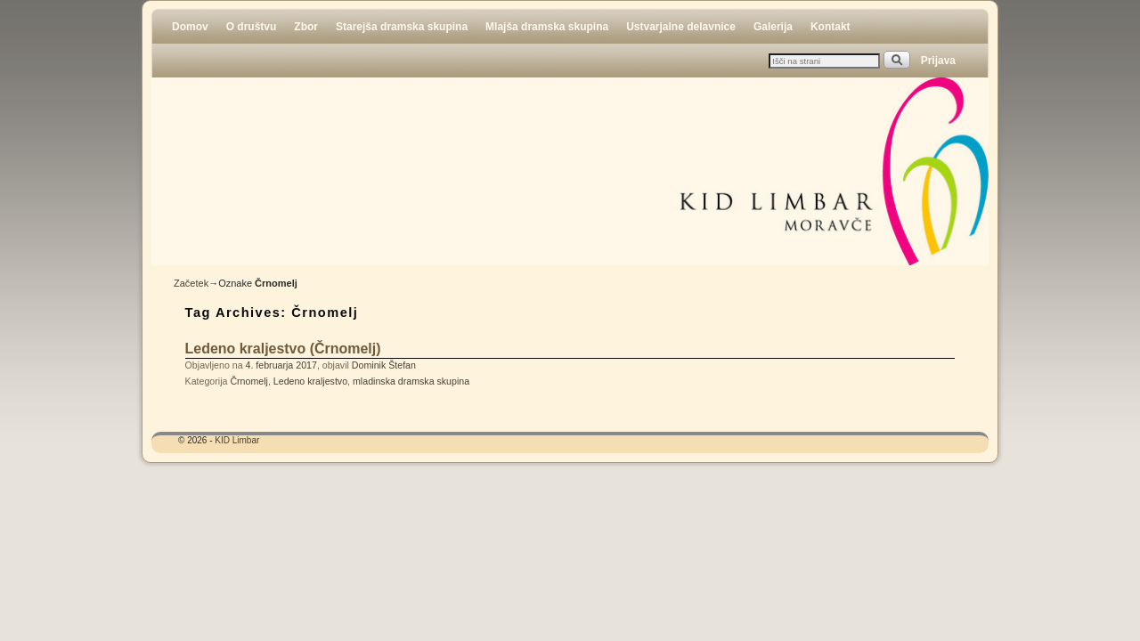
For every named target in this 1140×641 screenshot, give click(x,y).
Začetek (191, 283)
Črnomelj (249, 381)
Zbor (306, 26)
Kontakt (830, 26)
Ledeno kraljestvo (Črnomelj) (283, 348)
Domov (190, 26)
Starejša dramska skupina (402, 26)
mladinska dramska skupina (411, 381)
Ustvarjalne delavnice (681, 26)
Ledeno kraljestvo (310, 381)
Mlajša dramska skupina (546, 26)
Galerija (773, 26)
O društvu (251, 26)
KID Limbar (237, 440)
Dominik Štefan (384, 365)
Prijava (938, 60)
